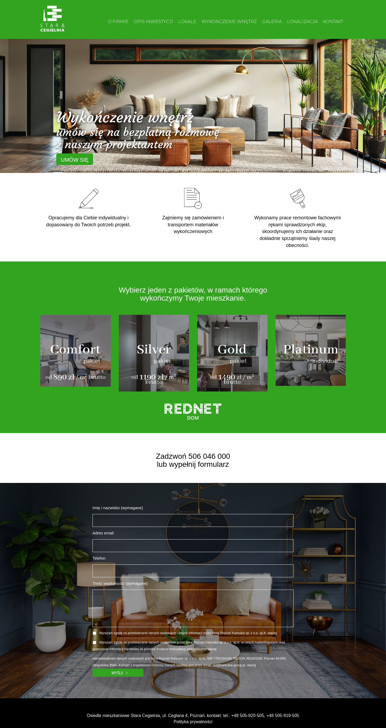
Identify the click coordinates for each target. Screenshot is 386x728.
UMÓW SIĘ (74, 160)
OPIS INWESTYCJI (153, 21)
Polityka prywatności (193, 721)
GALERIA (272, 21)
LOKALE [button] (187, 21)
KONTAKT (333, 21)
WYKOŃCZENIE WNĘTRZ (229, 21)
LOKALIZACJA (302, 21)
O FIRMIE (118, 21)
